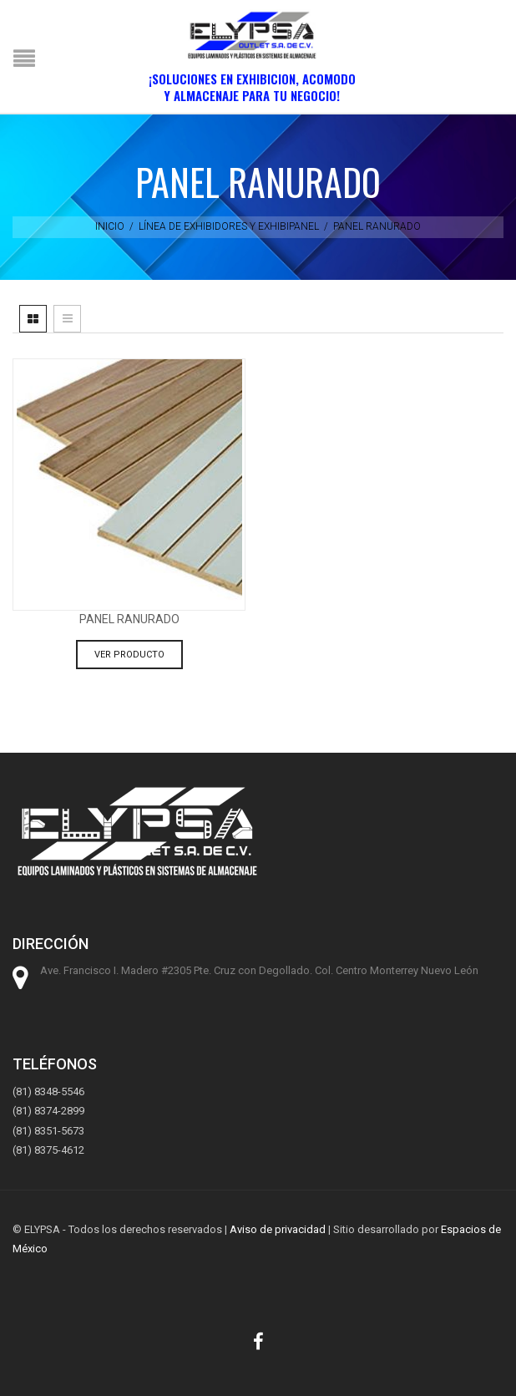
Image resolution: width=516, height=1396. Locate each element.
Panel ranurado (129, 619)
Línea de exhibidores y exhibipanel (229, 226)
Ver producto (129, 654)
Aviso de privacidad (278, 1229)
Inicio (109, 226)
